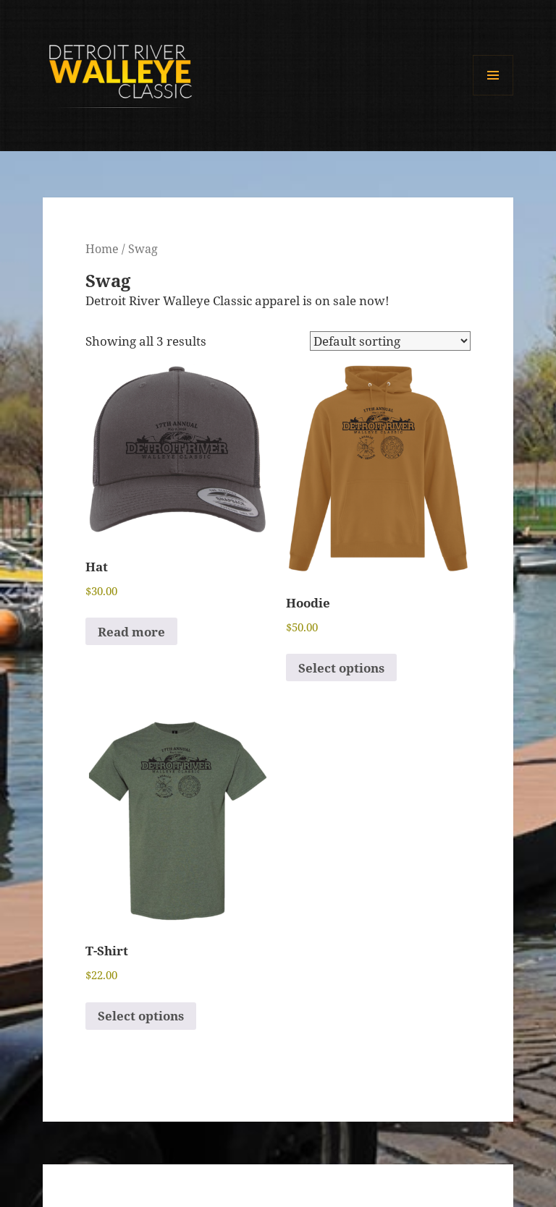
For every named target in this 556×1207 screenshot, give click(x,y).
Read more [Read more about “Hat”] (131, 631)
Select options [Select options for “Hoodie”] (341, 668)
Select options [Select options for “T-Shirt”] (141, 1015)
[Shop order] (390, 341)
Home (102, 249)
